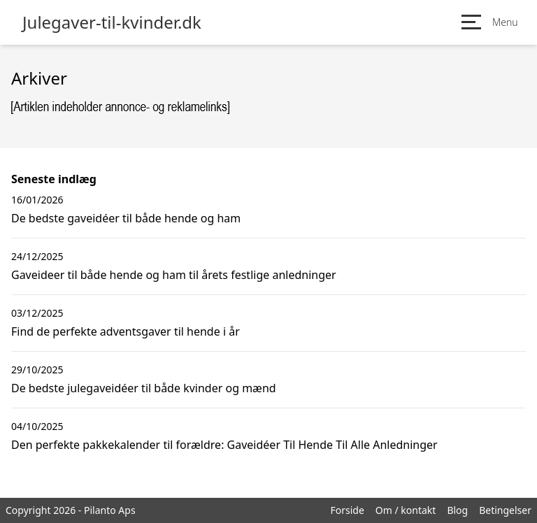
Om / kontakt (405, 510)
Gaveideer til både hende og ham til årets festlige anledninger (173, 274)
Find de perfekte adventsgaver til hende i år (125, 331)
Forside (347, 510)
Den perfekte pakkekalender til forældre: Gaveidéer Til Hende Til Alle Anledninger (224, 444)
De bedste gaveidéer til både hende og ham (126, 218)
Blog (457, 510)
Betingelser (505, 510)
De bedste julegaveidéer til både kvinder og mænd (143, 388)
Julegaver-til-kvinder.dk (111, 22)
